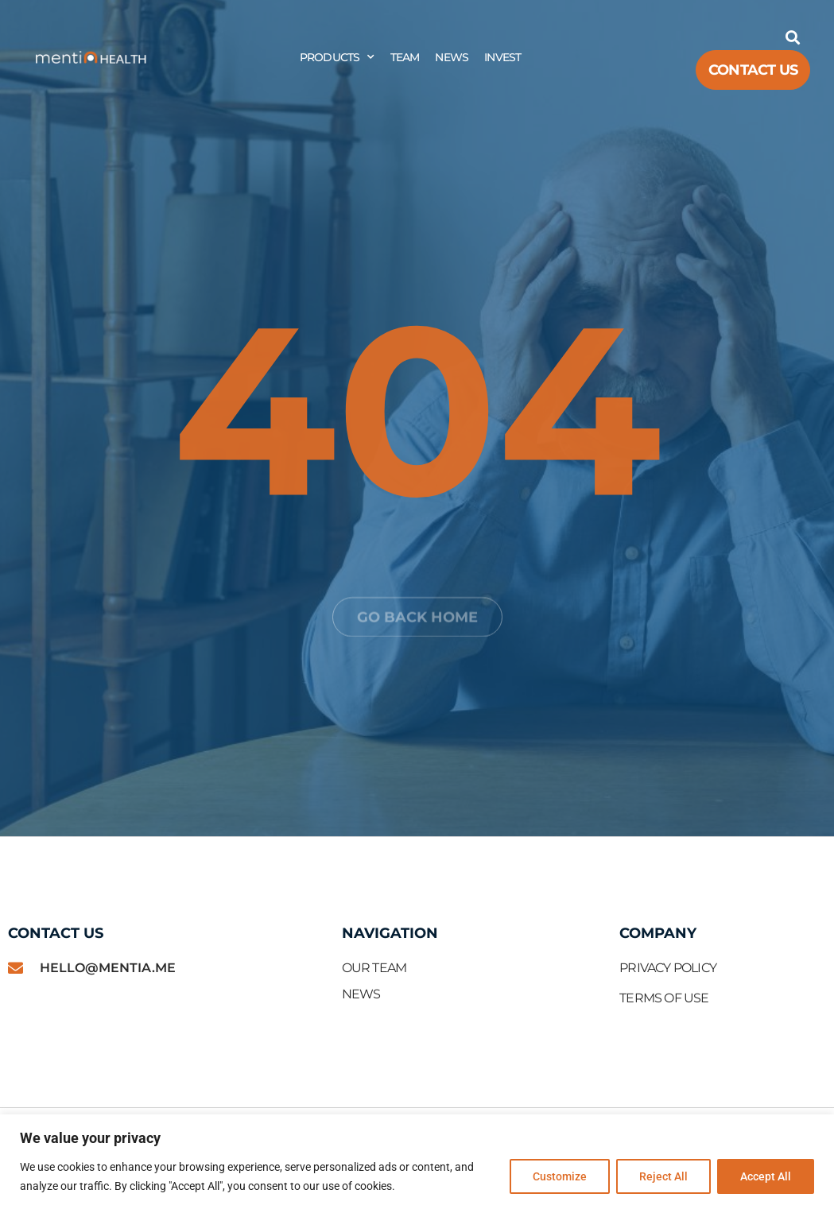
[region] (417, 1161)
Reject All (663, 1176)
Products (337, 57)
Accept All (765, 1176)
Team (405, 57)
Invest (502, 57)
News (451, 57)
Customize (560, 1176)
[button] (792, 37)
